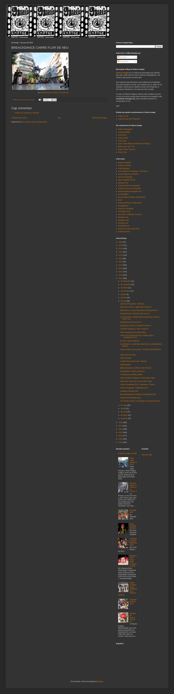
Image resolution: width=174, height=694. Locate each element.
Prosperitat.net (123, 226)
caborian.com (123, 183)
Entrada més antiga (99, 118)
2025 (121, 245)
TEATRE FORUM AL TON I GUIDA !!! (134, 329)
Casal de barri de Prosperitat (129, 186)
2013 (121, 426)
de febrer (124, 415)
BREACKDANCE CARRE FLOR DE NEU (54, 92)
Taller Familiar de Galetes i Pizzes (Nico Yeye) (137, 378)
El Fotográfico (123, 194)
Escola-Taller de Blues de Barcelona (131, 197)
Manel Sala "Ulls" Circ (126, 147)
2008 (121, 442)
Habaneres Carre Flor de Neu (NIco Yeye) (136, 381)
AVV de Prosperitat (125, 177)
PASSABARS (125, 365)
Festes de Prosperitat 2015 (130, 398)
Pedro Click (122, 152)
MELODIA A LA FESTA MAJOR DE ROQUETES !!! (139, 310)
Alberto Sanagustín (125, 129)
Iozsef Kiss (122, 135)
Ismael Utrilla (123, 138)
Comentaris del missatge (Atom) (35, 122)
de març (124, 412)
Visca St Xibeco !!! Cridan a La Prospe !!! (133, 487)
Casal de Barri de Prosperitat (129, 119)
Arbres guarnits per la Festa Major (133, 332)
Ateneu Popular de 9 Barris (128, 174)
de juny (124, 301)
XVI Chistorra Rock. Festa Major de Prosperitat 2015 (140, 401)
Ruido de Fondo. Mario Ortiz (128, 229)
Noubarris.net (123, 217)
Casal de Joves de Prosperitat (129, 188)
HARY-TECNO (125, 358)
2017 (121, 272)
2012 (121, 429)
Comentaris (123, 61)
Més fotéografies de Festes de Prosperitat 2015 (138, 394)
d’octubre (124, 288)
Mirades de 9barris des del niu (133, 617)
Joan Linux (122, 141)
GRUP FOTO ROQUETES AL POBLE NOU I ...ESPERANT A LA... (137, 337)
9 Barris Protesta (124, 165)
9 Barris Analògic (124, 163)
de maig (124, 405)
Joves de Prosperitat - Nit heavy (132, 304)
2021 (121, 259)
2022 (121, 255)
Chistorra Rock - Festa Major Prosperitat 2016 (133, 561)
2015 (121, 278)
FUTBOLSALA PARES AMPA (131, 375)
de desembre (126, 281)
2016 (121, 275)
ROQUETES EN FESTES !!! (131, 322)
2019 (121, 265)
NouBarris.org (123, 220)
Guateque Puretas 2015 (129, 391)
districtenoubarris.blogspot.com (130, 191)
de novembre (126, 284)
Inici (59, 118)
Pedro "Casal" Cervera (126, 149)
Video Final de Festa (128, 355)
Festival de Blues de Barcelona (129, 203)
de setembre (126, 291)
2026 (121, 242)
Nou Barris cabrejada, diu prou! (130, 214)
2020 (121, 262)
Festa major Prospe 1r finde (133, 461)
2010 (121, 436)
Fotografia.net (123, 206)
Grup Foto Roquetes (126, 209)
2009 (121, 439)
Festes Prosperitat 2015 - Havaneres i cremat (137, 385)
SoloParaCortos (124, 232)
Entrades (122, 57)
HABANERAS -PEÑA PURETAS (132, 371)
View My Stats (147, 455)
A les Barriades (124, 168)
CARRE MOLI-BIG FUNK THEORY (133, 361)
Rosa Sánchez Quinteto (133, 526)
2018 (121, 268)
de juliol (124, 298)
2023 (121, 252)
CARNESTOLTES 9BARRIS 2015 (133, 542)
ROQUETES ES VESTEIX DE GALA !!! (135, 314)
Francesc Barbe (124, 132)
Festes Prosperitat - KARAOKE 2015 (134, 388)
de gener (124, 418)
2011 (121, 432)
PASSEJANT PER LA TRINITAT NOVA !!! (135, 326)
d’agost (124, 294)
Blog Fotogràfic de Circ (126, 180)
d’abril (123, 408)
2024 (121, 249)
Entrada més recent (19, 118)
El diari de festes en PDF (127, 453)
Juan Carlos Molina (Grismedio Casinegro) (134, 144)
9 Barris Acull (123, 116)
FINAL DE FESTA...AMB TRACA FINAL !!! (136, 307)
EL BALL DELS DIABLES (129, 341)
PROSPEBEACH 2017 (133, 602)
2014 (121, 422)
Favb (120, 200)
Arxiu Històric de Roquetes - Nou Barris (133, 171)
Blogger (100, 681)
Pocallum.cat (123, 223)
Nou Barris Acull (124, 211)
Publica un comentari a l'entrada (27, 113)
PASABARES (133, 511)
